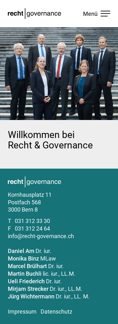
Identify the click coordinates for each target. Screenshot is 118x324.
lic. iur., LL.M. (42, 273)
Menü (96, 13)
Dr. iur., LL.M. (45, 288)
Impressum (22, 312)
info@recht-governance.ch (41, 236)
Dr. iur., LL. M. (49, 296)
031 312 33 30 (32, 221)
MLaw (32, 258)
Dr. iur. (29, 251)
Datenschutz (56, 312)
